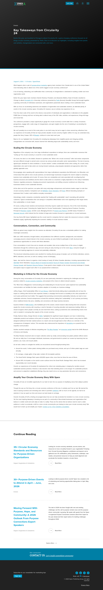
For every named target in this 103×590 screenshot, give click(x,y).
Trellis (58, 100)
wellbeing (55, 391)
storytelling (69, 323)
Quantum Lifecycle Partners (35, 265)
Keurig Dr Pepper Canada (61, 263)
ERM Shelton (30, 305)
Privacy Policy (85, 585)
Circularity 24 (29, 100)
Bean (71, 248)
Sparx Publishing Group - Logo (20, 4)
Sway (63, 191)
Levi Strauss (44, 291)
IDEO (41, 316)
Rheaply (36, 135)
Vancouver (86, 576)
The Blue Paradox (52, 329)
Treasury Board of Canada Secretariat (41, 263)
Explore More (51, 543)
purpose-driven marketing (39, 85)
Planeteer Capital (26, 211)
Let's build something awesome (59, 555)
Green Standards (54, 191)
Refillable (45, 191)
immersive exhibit (66, 329)
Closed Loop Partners (60, 211)
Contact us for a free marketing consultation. (56, 407)
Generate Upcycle (19, 213)
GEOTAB (16, 263)
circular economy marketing (34, 281)
